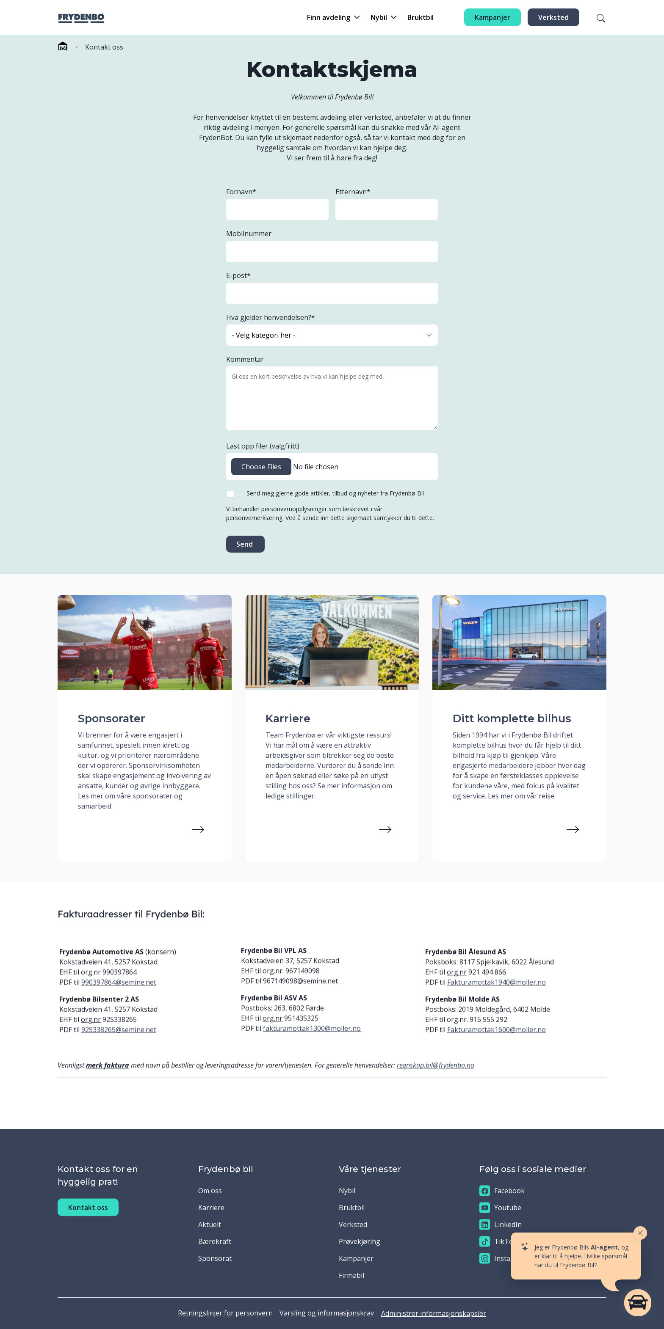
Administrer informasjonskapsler (433, 1313)
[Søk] (596, 17)
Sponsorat (215, 1258)
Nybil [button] (379, 17)
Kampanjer (492, 17)
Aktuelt (209, 1224)
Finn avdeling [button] (328, 17)
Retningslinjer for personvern (225, 1313)
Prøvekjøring (359, 1241)
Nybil (347, 1190)
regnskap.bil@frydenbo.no (435, 1080)
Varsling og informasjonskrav (326, 1313)
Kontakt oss (88, 1222)
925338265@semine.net (118, 1045)
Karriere (211, 1207)
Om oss (210, 1190)
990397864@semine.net (118, 997)
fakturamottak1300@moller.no (312, 1043)
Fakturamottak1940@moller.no (496, 997)
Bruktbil (420, 17)
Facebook (502, 1191)
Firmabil (351, 1275)
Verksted (553, 17)
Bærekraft (214, 1241)
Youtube (500, 1207)
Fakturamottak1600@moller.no (496, 1045)
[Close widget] (640, 1233)
